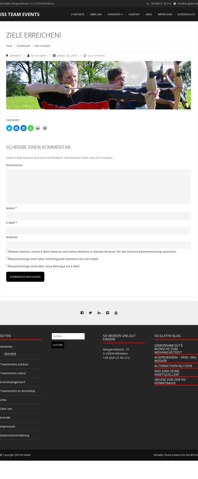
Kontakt (134, 14)
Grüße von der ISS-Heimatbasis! (170, 381)
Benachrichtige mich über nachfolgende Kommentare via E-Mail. (54, 259)
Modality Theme (162, 455)
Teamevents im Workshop (17, 391)
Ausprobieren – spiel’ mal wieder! (175, 359)
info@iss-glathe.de (188, 3)
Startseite (77, 14)
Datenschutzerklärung (14, 435)
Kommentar (14, 165)
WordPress (192, 455)
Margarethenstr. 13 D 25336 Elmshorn (116, 351)
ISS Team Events (20, 14)
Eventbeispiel (23, 45)
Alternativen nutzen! (173, 366)
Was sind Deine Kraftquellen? (166, 373)
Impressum (165, 14)
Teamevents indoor (13, 373)
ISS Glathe (41, 55)
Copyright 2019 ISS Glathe (17, 455)
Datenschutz (186, 14)
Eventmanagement (12, 382)
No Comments (96, 55)
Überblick (10, 353)
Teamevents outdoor (14, 364)
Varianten (115, 14)
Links (149, 14)
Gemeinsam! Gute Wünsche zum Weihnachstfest (168, 348)
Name (11, 208)
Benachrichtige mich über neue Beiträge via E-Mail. (44, 266)
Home (9, 45)
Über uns (96, 14)
